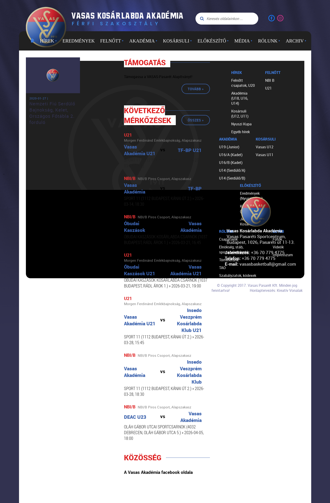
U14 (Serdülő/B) (232, 178)
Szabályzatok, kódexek (237, 275)
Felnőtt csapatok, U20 (243, 83)
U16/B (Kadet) (230, 162)
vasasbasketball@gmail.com (267, 264)
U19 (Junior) (229, 146)
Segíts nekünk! (231, 298)
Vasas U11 (264, 154)
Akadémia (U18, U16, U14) (239, 98)
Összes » (196, 120)
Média (243, 40)
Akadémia (143, 40)
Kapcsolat (227, 306)
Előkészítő (213, 40)
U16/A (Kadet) (230, 154)
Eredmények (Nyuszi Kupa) (251, 196)
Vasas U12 (264, 146)
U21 (268, 88)
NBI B (269, 80)
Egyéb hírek (240, 131)
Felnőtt (112, 40)
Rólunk (269, 40)
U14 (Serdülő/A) (232, 170)
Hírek (48, 40)
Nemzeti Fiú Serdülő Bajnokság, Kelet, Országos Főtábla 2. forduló (52, 113)
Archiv (296, 40)
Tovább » (196, 89)
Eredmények (79, 40)
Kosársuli (177, 40)
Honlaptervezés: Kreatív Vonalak (276, 290)
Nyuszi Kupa (241, 123)
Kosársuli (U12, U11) (239, 114)
